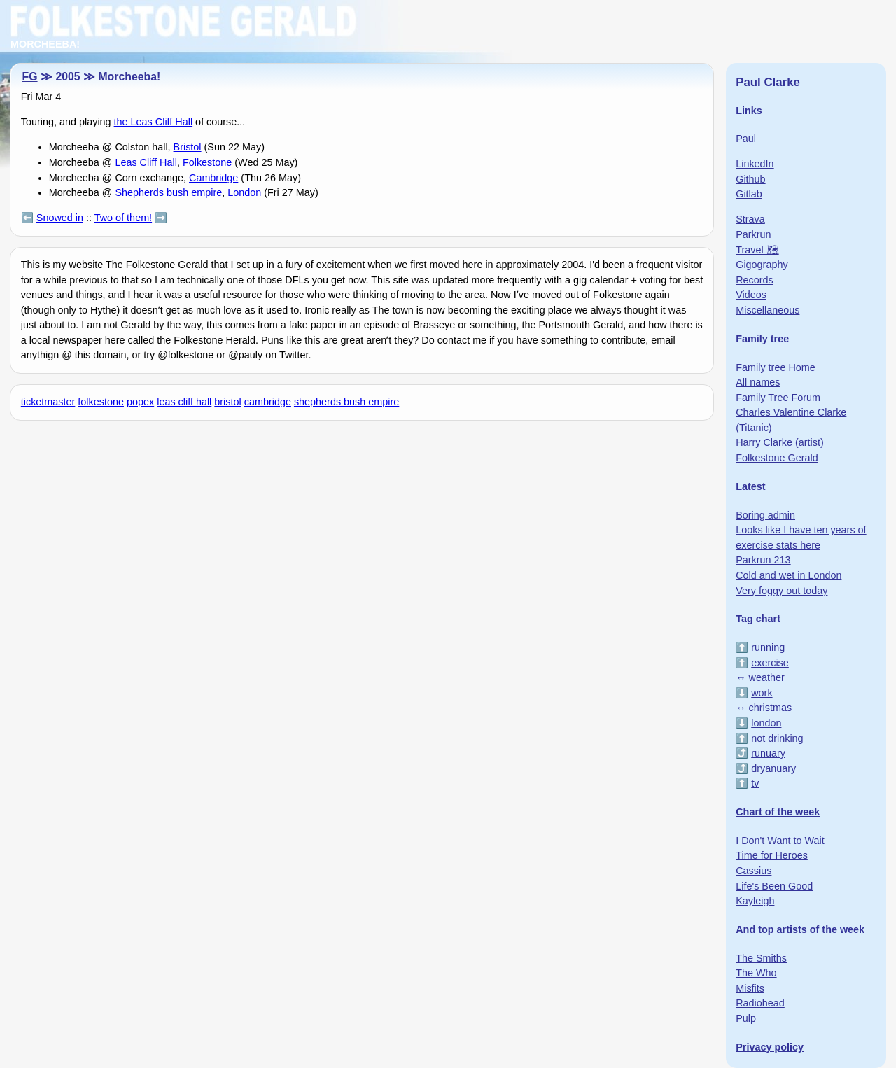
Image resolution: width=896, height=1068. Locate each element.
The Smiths (761, 958)
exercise (770, 662)
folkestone (101, 401)
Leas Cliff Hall (146, 162)
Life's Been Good (774, 886)
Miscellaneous (767, 310)
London (244, 192)
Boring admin (765, 515)
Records (755, 280)
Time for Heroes (772, 855)
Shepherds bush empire (168, 192)
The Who (756, 972)
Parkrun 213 (763, 559)
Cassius (753, 870)
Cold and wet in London (788, 575)
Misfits (750, 988)
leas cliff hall (184, 401)
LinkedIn (755, 163)
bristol (227, 401)
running (768, 647)
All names (758, 382)
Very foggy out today (781, 590)
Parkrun (753, 234)
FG (30, 77)
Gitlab (749, 193)
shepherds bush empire (346, 401)
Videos (751, 294)
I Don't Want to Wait (780, 840)
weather (767, 677)
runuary (768, 753)
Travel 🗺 (757, 249)
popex (140, 401)
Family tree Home (776, 367)
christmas (770, 707)
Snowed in (59, 217)
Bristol (188, 147)
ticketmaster (48, 401)
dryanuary (773, 768)
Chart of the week (778, 811)
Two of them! (123, 217)
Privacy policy (770, 1047)
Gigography (762, 264)
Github (750, 179)
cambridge (267, 401)
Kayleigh (755, 900)
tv (755, 783)
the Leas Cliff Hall (153, 121)
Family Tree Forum (778, 397)
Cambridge (213, 177)
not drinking (777, 738)
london (766, 723)
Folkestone (207, 162)
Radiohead (760, 1003)
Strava (750, 219)
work (761, 692)
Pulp (746, 1018)
